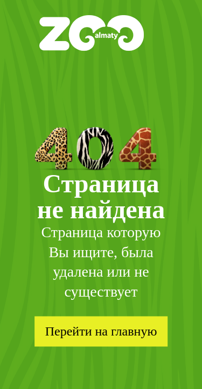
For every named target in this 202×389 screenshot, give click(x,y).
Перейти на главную (101, 331)
